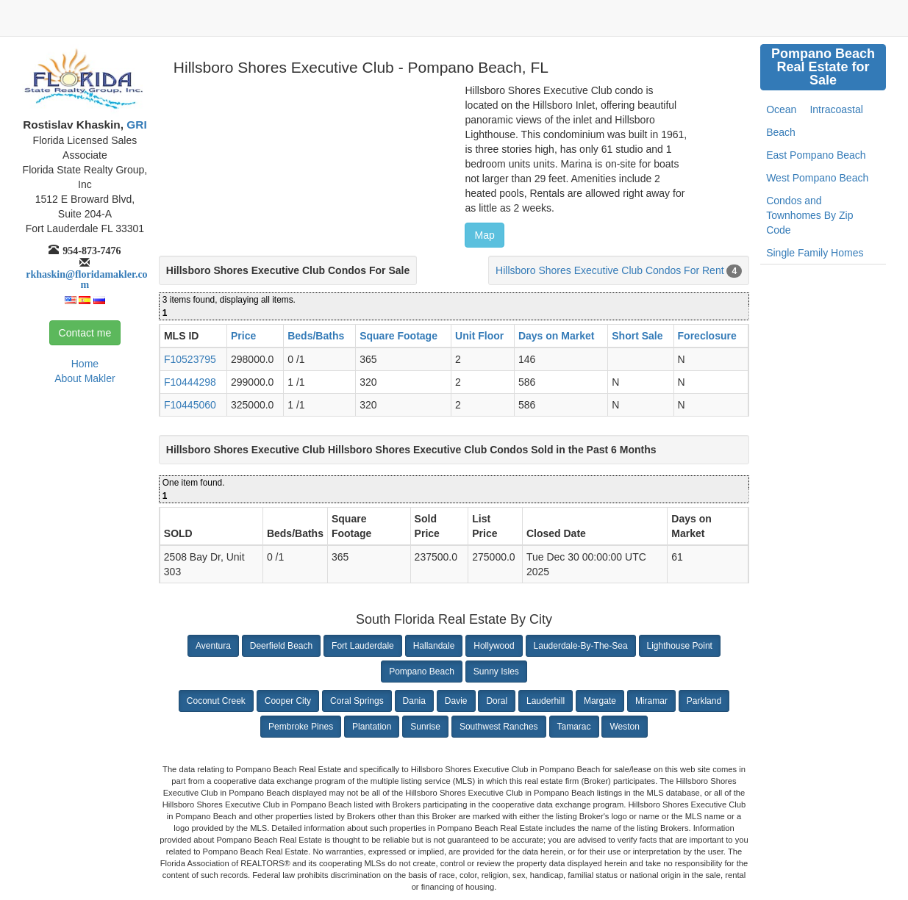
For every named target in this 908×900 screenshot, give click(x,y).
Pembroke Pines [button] (300, 726)
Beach (781, 132)
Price (243, 336)
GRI (135, 124)
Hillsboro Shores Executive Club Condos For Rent (609, 270)
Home (85, 364)
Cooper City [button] (288, 701)
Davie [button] (456, 701)
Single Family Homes (814, 253)
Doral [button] (496, 701)
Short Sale (637, 336)
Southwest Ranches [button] (499, 726)
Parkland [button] (704, 701)
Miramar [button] (651, 701)
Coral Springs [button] (357, 701)
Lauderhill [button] (545, 701)
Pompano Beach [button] (421, 671)
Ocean (781, 109)
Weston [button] (624, 726)
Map (484, 235)
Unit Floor (479, 336)
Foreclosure (707, 336)
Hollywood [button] (493, 646)
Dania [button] (414, 701)
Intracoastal (835, 109)
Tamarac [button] (574, 726)
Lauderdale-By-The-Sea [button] (581, 646)
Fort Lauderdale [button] (363, 646)
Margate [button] (600, 701)
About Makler (84, 378)
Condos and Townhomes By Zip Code (809, 215)
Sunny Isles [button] (496, 671)
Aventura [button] (213, 646)
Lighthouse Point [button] (679, 646)
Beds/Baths (315, 336)
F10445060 (190, 405)
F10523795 (190, 359)
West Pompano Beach (817, 178)
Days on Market (556, 336)
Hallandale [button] (434, 646)
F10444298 (190, 382)
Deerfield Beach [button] (281, 646)
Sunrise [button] (425, 726)
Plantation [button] (371, 726)
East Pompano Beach (815, 155)
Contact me (85, 333)
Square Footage (398, 336)
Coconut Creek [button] (216, 701)
